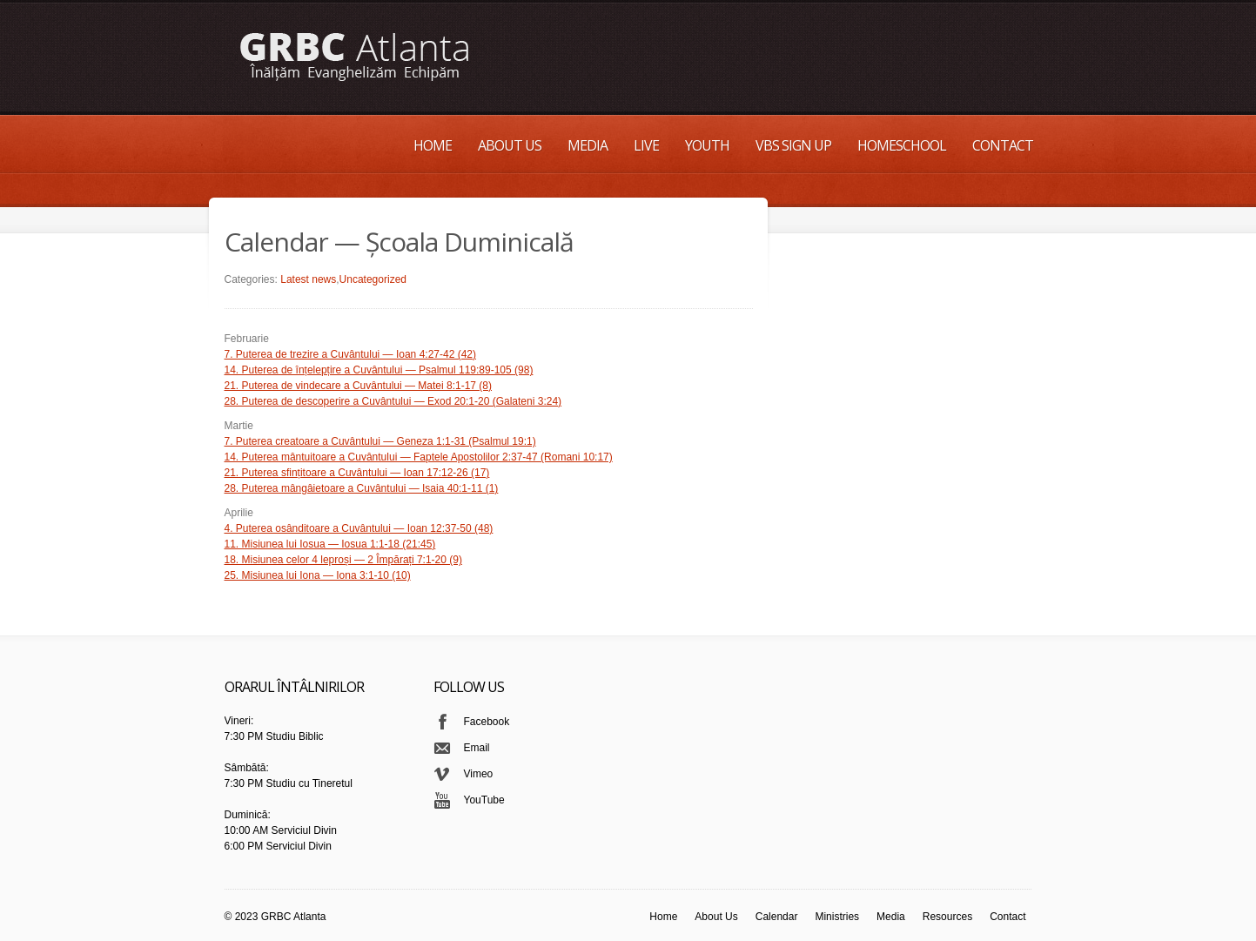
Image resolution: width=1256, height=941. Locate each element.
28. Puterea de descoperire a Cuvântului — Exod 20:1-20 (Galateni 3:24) (393, 401)
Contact (1002, 145)
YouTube (484, 800)
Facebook (487, 722)
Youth (707, 145)
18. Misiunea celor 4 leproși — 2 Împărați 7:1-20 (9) (343, 560)
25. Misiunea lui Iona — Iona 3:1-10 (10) (318, 575)
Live (646, 145)
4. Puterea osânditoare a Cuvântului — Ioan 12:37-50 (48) (359, 528)
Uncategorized (372, 279)
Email (477, 748)
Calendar (777, 917)
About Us (509, 145)
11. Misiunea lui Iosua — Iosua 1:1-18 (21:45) (330, 544)
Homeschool (901, 145)
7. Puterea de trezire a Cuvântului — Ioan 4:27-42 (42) (351, 354)
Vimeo (479, 774)
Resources (947, 917)
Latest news (308, 279)
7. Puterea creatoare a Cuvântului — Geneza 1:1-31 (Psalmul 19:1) (380, 441)
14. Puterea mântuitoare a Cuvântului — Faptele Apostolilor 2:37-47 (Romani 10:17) (419, 457)
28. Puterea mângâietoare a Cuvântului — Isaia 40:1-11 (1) (362, 488)
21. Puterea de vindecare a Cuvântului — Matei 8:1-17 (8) (359, 386)
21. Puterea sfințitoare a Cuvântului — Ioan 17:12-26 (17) (357, 473)
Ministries (837, 917)
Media (588, 145)
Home (432, 145)
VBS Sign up (793, 145)
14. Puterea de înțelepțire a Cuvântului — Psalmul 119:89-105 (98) (379, 370)
